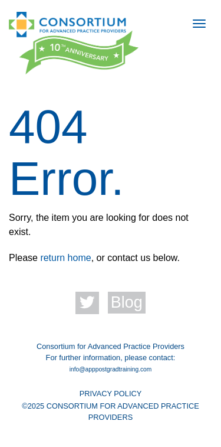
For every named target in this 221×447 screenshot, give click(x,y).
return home (65, 258)
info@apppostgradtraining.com (111, 369)
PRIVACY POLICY (111, 393)
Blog (127, 302)
